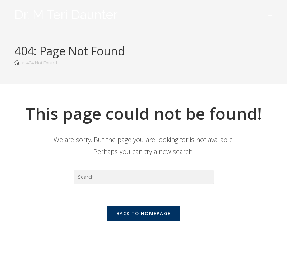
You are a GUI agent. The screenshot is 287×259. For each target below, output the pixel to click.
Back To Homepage (143, 213)
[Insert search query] (144, 177)
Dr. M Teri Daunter (66, 14)
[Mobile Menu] (270, 14)
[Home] (16, 62)
